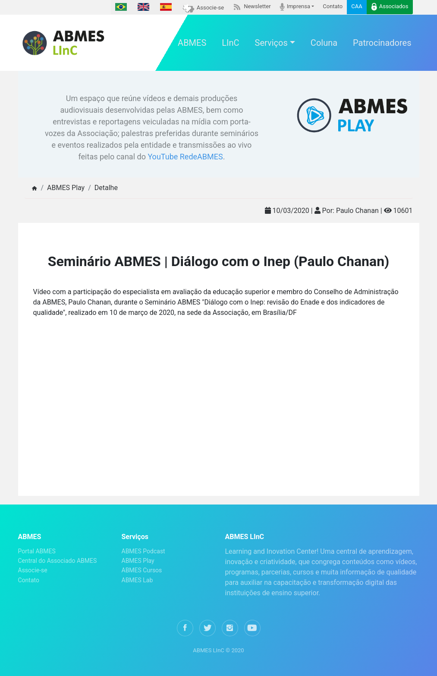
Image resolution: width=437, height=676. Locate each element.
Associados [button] (390, 7)
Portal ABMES (37, 551)
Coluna (324, 43)
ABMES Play (138, 560)
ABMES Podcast (143, 551)
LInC (230, 43)
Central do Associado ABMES (57, 560)
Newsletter (252, 6)
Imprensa (295, 6)
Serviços (271, 43)
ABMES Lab (137, 580)
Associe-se (203, 7)
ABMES (192, 43)
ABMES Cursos (142, 570)
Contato (333, 6)
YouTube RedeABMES (185, 156)
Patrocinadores (382, 43)
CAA (356, 6)
